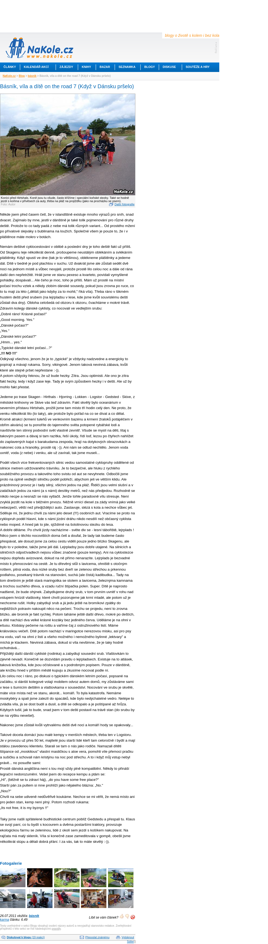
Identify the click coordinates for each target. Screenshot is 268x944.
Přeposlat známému (97, 937)
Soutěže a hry (198, 66)
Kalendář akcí (36, 66)
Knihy (86, 66)
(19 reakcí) (26, 937)
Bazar (105, 66)
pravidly (56, 928)
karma (4, 920)
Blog (22, 75)
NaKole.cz (9, 75)
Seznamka (127, 66)
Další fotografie (125, 204)
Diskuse (169, 66)
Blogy (149, 66)
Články (10, 66)
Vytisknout (128, 937)
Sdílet (130, 941)
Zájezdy (66, 66)
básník (32, 75)
